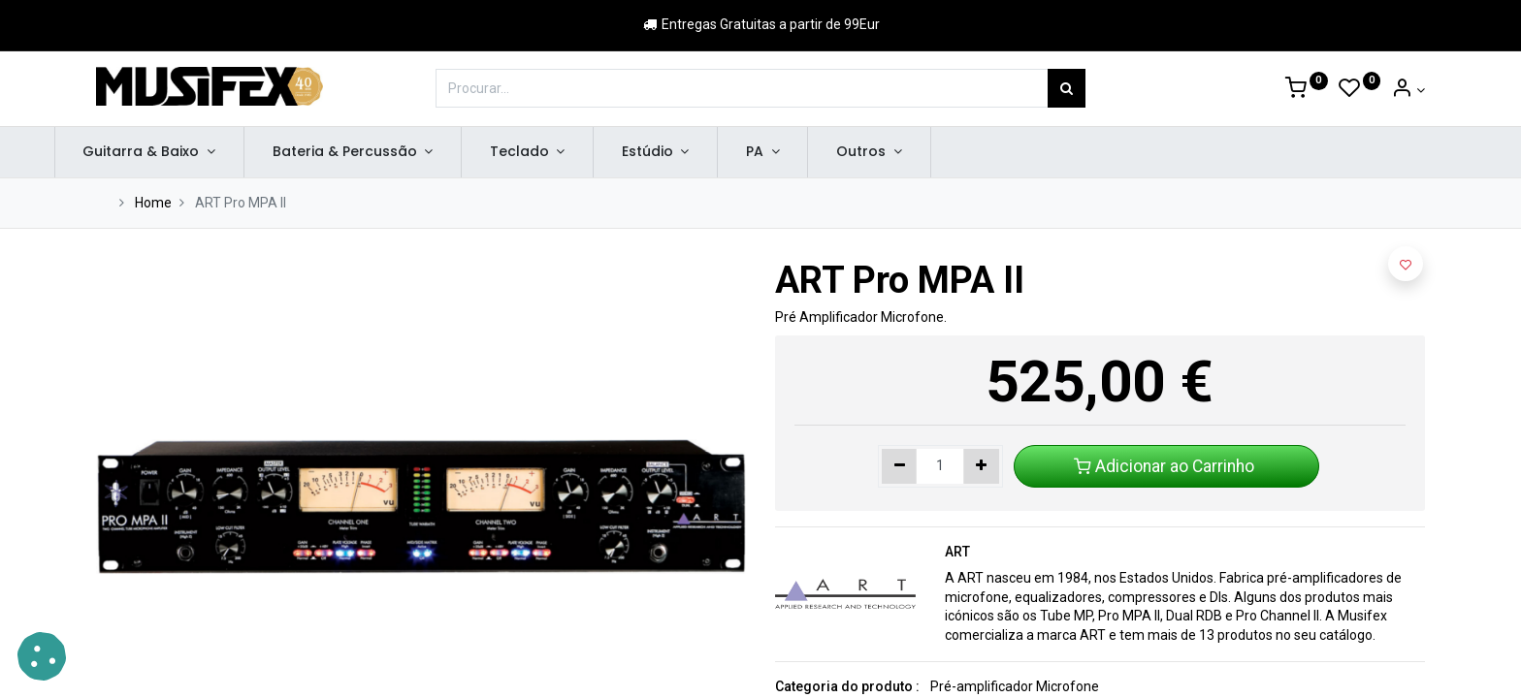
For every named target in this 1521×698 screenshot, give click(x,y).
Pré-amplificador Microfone (1014, 686)
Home (153, 202)
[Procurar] (1066, 88)
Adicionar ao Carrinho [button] (1166, 466)
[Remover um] (900, 466)
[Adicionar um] (981, 466)
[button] (1405, 263)
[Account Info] (1408, 90)
